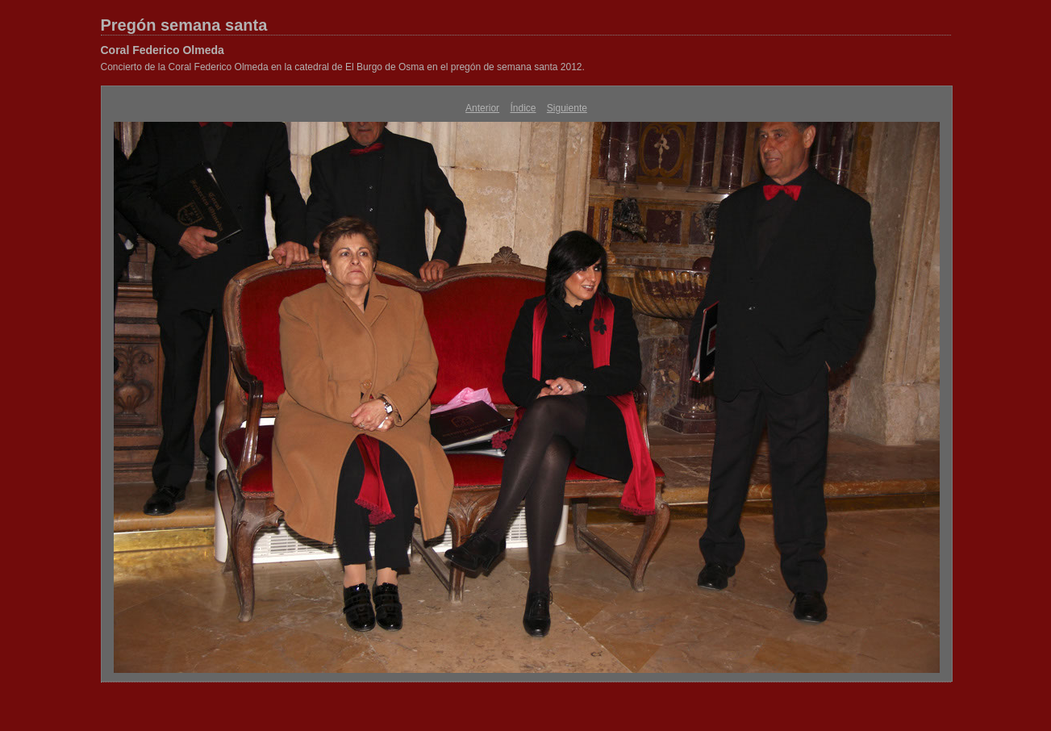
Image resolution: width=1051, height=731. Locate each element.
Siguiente (567, 108)
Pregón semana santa (184, 25)
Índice (523, 108)
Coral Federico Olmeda (162, 50)
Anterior (482, 108)
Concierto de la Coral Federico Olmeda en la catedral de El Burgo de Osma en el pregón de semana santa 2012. (343, 67)
